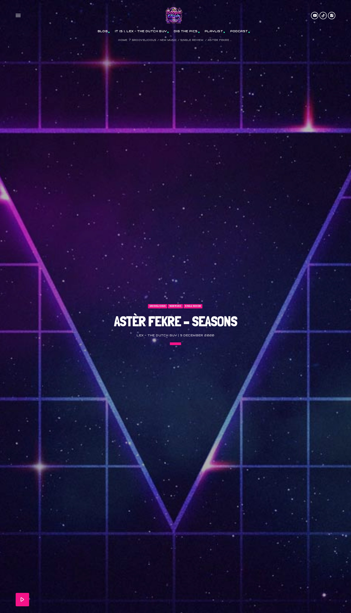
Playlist (214, 31)
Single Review (191, 40)
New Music (168, 40)
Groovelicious (144, 40)
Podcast (239, 31)
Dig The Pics (186, 31)
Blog (103, 31)
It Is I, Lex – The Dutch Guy (141, 31)
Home (122, 40)
